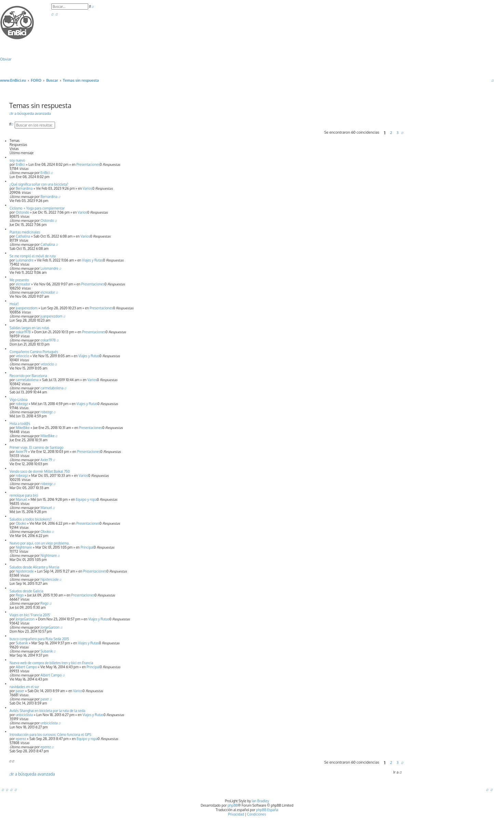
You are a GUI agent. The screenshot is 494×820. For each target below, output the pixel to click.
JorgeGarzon (25, 619)
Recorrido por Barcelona (28, 376)
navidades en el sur (24, 687)
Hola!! (14, 304)
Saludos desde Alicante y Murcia (34, 567)
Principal (87, 547)
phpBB (233, 805)
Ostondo (22, 212)
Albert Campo (26, 667)
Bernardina (24, 188)
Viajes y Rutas (92, 260)
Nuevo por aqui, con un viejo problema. (39, 543)
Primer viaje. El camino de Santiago (37, 447)
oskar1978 (23, 332)
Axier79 (21, 451)
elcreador (23, 284)
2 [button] (391, 132)
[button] (402, 133)
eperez (21, 739)
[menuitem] (52, 14)
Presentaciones (88, 164)
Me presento (19, 280)
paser (20, 691)
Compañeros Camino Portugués (34, 352)
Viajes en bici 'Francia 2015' (30, 615)
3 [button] (398, 132)
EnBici (20, 164)
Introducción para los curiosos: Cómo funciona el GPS (50, 734)
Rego (20, 595)
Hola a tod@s (20, 423)
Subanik (22, 643)
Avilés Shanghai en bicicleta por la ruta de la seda (47, 711)
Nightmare (24, 547)
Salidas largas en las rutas (29, 328)
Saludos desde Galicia (26, 591)
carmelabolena (27, 380)
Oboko (21, 523)
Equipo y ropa (86, 499)
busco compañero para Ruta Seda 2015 (39, 639)
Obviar (5, 59)
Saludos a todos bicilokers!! (31, 519)
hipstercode (25, 571)
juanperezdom (27, 308)
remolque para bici (24, 495)
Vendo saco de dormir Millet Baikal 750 (40, 471)
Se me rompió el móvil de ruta (33, 256)
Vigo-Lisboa (19, 400)
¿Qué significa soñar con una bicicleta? (39, 184)
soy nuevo (17, 160)
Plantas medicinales (25, 232)
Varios (87, 188)
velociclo (22, 356)
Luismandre (25, 260)
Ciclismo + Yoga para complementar (37, 208)
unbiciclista (24, 715)
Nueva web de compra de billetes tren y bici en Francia (51, 663)
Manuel (21, 499)
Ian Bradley (260, 801)
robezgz (22, 404)
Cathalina (23, 236)
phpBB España (267, 810)
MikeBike (23, 428)
